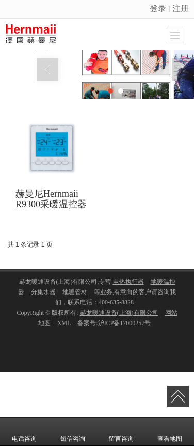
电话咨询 (24, 431)
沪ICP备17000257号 (124, 325)
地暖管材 (74, 294)
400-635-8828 (116, 304)
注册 (180, 8)
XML (64, 325)
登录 (158, 8)
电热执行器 (128, 283)
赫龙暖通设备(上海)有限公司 (119, 314)
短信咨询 (72, 431)
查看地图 (169, 431)
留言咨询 (121, 431)
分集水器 (43, 294)
